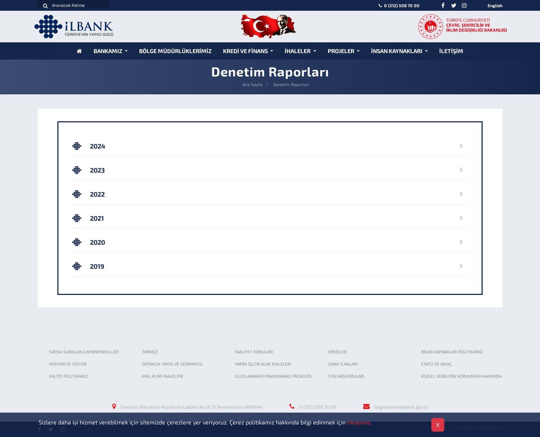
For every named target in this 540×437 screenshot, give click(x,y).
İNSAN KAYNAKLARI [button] (397, 50)
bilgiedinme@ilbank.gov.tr (401, 407)
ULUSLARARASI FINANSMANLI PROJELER (273, 376)
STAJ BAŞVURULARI (346, 376)
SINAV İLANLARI (342, 363)
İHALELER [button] (298, 50)
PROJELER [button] (341, 50)
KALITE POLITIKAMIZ (68, 376)
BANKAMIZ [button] (108, 50)
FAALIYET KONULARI (254, 351)
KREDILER (337, 351)
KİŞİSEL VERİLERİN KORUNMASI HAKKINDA (461, 376)
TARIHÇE (150, 351)
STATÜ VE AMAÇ (436, 363)
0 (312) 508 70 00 (399, 5)
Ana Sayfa (252, 84)
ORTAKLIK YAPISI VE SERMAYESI (172, 363)
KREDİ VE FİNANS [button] (246, 50)
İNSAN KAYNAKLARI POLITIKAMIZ (452, 351)
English (495, 5)
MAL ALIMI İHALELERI (162, 376)
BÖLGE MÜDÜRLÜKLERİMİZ (175, 50)
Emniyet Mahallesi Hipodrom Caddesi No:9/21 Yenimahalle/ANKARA (191, 407)
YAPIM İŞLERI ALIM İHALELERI (263, 363)
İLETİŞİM (451, 50)
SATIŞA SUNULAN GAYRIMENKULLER (83, 351)
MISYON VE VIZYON (67, 363)
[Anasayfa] (79, 50)
